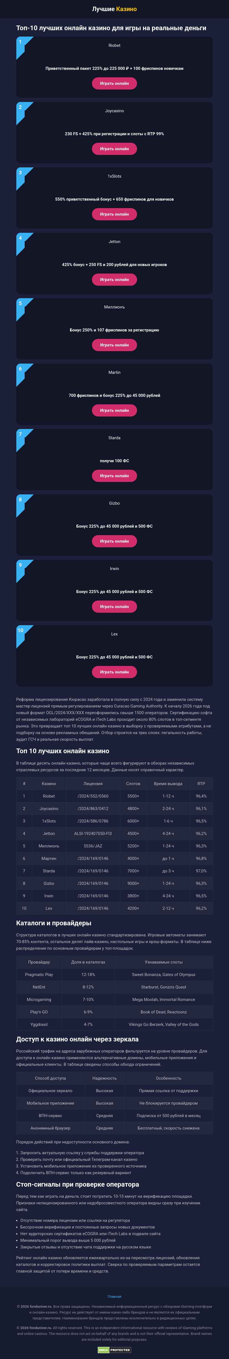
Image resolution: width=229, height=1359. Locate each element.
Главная (114, 1296)
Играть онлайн (114, 83)
